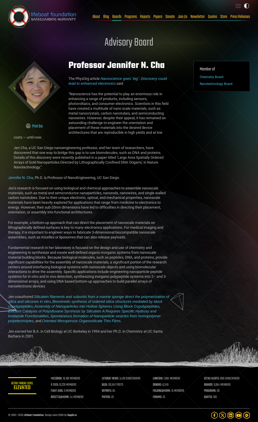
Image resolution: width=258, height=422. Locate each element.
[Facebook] (214, 415)
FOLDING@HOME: (162, 391)
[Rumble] (246, 415)
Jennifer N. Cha (20, 177)
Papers (157, 16)
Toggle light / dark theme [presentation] (246, 5)
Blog (106, 16)
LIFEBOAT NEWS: (110, 378)
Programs (131, 16)
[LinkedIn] (230, 415)
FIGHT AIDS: (57, 391)
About (96, 16)
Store (223, 16)
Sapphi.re (72, 415)
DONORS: (157, 385)
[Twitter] (222, 415)
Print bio (34, 126)
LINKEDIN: (158, 378)
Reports (145, 16)
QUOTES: (208, 397)
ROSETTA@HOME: (60, 397)
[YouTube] (238, 415)
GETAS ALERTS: (212, 378)
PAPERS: (106, 397)
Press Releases (240, 16)
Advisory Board (129, 42)
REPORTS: (107, 391)
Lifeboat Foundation (34, 415)
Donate (170, 16)
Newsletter (197, 16)
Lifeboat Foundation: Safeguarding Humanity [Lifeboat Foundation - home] (42, 17)
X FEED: (54, 385)
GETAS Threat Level (22, 386)
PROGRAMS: (210, 391)
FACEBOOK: (56, 378)
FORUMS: (157, 397)
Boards (116, 16)
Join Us (182, 16)
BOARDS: (208, 385)
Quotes (212, 16)
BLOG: (105, 385)
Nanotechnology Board (216, 84)
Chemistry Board (211, 77)
